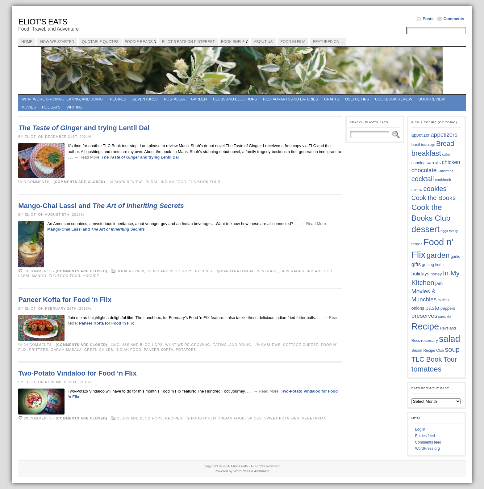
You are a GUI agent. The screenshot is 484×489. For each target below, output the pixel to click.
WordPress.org (427, 448)
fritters (38, 349)
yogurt (91, 276)
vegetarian (314, 418)
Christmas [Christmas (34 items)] (445, 171)
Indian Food (173, 182)
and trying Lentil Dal (83, 128)
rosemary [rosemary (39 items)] (429, 340)
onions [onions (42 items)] (417, 308)
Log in (420, 429)
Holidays (51, 107)
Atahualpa (261, 471)
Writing (75, 107)
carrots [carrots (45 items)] (434, 162)
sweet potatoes (281, 418)
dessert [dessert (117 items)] (425, 229)
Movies (28, 107)
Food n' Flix (204, 418)
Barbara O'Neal (237, 271)
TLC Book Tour (204, 182)
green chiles (98, 349)
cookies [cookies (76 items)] (434, 189)
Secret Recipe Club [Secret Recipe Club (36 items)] (427, 350)
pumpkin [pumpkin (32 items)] (444, 316)
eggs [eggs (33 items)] (444, 231)
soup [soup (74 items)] (452, 349)
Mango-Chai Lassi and (101, 206)
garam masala (66, 349)
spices (254, 418)
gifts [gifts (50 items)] (416, 264)
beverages (292, 271)
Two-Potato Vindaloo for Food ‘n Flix (77, 373)
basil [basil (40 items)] (415, 144)
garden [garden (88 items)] (438, 255)
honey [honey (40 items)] (436, 274)
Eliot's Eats (42, 21)
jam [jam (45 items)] (439, 283)
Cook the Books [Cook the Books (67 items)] (433, 197)
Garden (199, 99)
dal (154, 182)
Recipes (118, 99)
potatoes (186, 349)
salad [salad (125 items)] (449, 339)
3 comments (36, 182)
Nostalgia (174, 99)
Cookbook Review (393, 99)
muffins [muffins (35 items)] (443, 300)
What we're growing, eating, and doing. (62, 99)
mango (39, 276)
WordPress (241, 471)
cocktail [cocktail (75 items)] (422, 179)
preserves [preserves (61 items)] (424, 316)
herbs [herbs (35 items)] (439, 265)
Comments (454, 18)
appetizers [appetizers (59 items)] (444, 134)
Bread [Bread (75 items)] (445, 143)
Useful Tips (357, 99)
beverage (267, 271)
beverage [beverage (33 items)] (428, 145)
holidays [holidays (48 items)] (420, 273)
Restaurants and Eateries (290, 99)
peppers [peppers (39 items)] (447, 308)
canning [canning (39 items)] (418, 162)
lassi (23, 276)
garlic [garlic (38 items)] (455, 256)
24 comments (38, 345)
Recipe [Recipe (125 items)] (425, 326)
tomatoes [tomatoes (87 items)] (426, 369)
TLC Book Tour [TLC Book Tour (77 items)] (434, 359)
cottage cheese (301, 345)
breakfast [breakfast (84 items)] (426, 153)
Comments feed (428, 442)
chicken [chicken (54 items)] (451, 162)
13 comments (38, 271)
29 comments (38, 418)
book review (432, 99)
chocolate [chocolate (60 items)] (424, 170)
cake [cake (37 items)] (446, 154)
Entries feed (425, 436)
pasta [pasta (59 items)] (432, 307)
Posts (428, 18)
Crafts (331, 99)
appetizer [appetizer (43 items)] (420, 135)
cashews (271, 345)
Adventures (145, 99)
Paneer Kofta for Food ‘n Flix (64, 300)
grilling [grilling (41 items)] (428, 264)
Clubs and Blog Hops (235, 99)
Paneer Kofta (158, 349)
